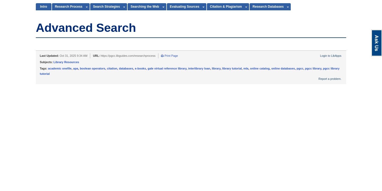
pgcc (300, 68)
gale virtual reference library (166, 68)
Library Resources (66, 62)
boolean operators (92, 68)
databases (126, 68)
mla (245, 68)
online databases (283, 68)
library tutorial (232, 68)
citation (112, 68)
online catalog (260, 68)
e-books (140, 68)
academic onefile (60, 68)
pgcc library (313, 68)
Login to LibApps (330, 55)
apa (75, 68)
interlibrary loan (199, 68)
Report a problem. (330, 78)
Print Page (169, 55)
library (216, 68)
